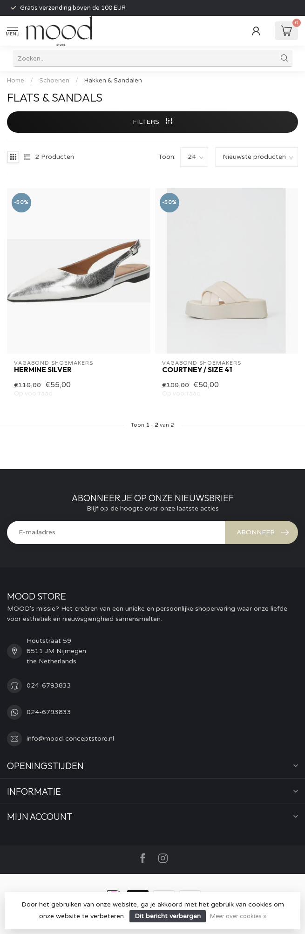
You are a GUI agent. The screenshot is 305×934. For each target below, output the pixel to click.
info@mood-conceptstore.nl (70, 739)
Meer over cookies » (238, 916)
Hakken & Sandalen (113, 80)
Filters (152, 122)
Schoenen (54, 80)
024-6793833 (49, 685)
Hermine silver (43, 370)
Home (15, 80)
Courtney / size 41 (197, 370)
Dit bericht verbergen (168, 916)
